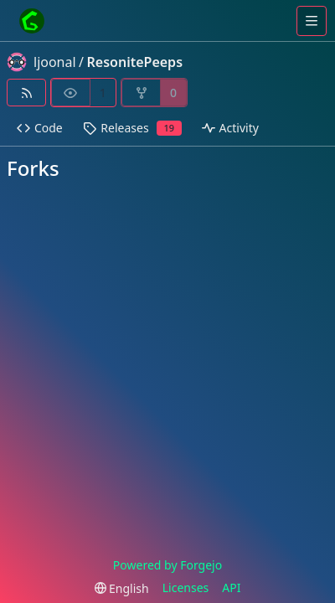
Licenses (185, 587)
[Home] (31, 21)
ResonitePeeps (135, 62)
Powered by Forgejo (167, 565)
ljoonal (55, 62)
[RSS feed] (26, 92)
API (231, 587)
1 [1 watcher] (103, 92)
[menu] (122, 588)
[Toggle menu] (311, 21)
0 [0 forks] (173, 92)
